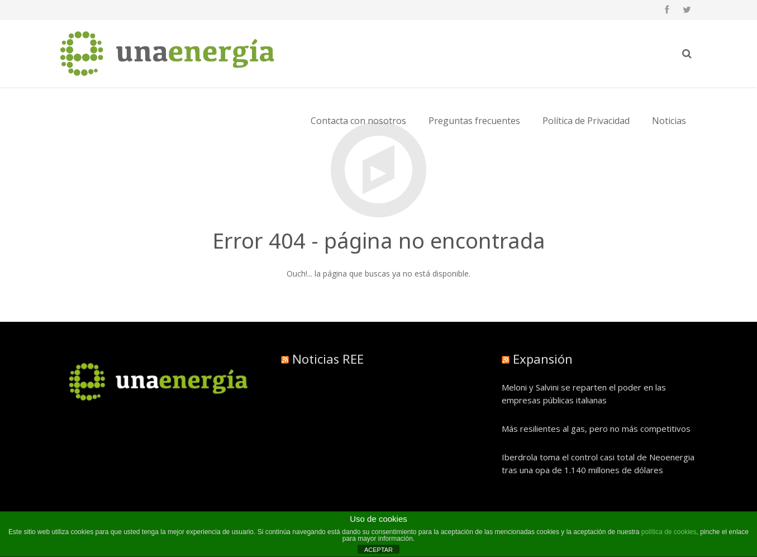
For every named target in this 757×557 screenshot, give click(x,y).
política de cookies (669, 532)
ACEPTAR (378, 549)
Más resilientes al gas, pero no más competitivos (596, 428)
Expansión (543, 358)
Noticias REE (328, 358)
